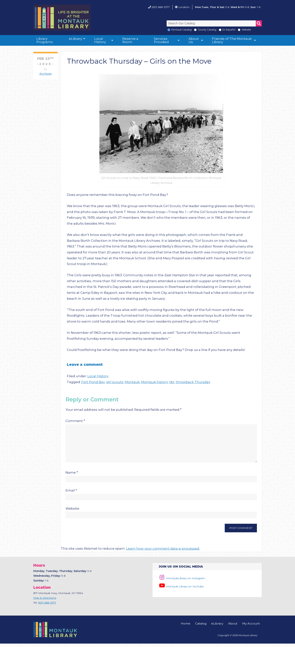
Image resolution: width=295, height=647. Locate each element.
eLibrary (75, 39)
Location (183, 7)
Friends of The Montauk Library (232, 40)
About (232, 626)
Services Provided (161, 40)
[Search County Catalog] (195, 30)
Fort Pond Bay (93, 382)
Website (72, 512)
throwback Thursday (193, 382)
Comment (75, 421)
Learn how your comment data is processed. (163, 552)
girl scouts (114, 382)
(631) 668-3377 (161, 7)
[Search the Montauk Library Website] (239, 30)
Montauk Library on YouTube (181, 589)
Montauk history (154, 382)
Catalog (200, 626)
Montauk (132, 382)
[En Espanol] (220, 30)
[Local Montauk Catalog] (169, 30)
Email (71, 494)
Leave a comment (85, 364)
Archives (45, 73)
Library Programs (44, 40)
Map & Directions (44, 601)
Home (185, 626)
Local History (100, 40)
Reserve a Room (130, 40)
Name (72, 476)
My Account (251, 626)
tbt (171, 382)
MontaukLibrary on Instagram (182, 581)
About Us (194, 40)
